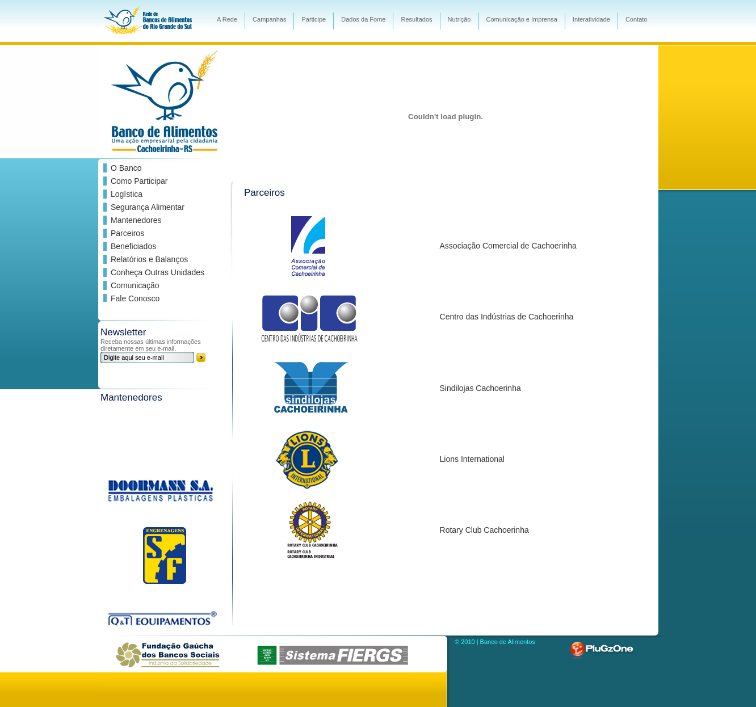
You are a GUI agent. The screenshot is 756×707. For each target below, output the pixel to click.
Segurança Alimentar (147, 207)
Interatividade (591, 19)
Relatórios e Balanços (149, 259)
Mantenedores (136, 220)
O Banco (126, 167)
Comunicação (135, 285)
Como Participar (139, 181)
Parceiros (127, 233)
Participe (313, 19)
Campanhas (269, 19)
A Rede (227, 19)
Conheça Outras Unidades (157, 272)
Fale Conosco (135, 298)
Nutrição (459, 19)
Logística (126, 194)
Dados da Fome (363, 19)
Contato (636, 19)
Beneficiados (133, 246)
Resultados (416, 19)
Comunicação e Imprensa (521, 19)
